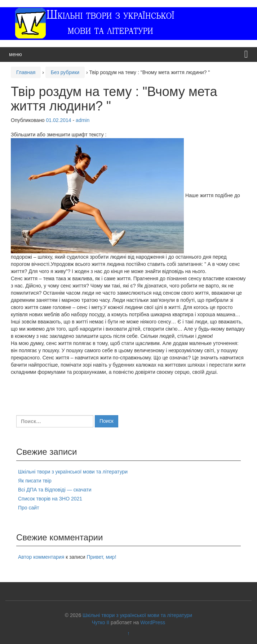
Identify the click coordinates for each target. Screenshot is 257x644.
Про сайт (28, 508)
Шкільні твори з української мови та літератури (73, 472)
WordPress (152, 622)
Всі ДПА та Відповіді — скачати (55, 490)
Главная (25, 72)
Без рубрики (65, 72)
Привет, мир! (101, 557)
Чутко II (100, 622)
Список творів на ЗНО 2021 (50, 499)
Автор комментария (41, 557)
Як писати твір (35, 481)
